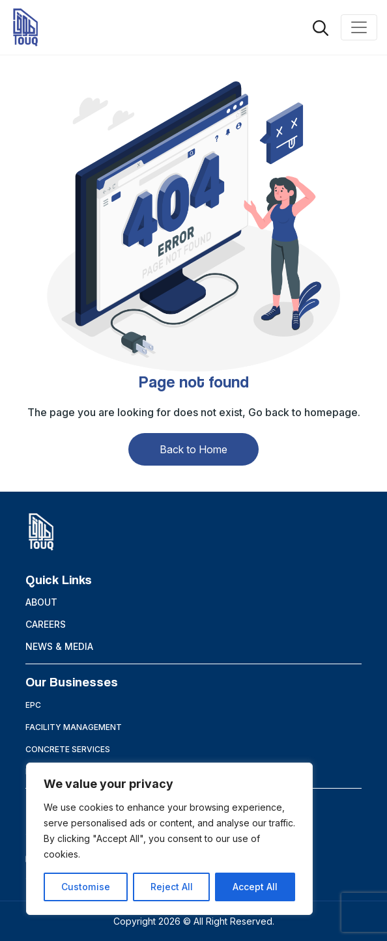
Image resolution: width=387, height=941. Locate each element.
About (41, 602)
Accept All (255, 886)
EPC (33, 705)
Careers (45, 624)
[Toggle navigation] (359, 27)
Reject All (171, 886)
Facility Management (73, 727)
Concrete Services (67, 749)
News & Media (59, 646)
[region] (169, 839)
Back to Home (193, 449)
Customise (85, 886)
